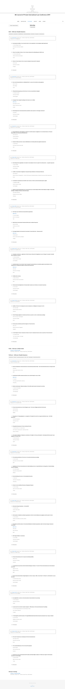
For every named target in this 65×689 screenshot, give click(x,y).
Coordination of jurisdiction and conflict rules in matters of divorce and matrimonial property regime (30, 180)
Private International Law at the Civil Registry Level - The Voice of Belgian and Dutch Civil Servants (29, 407)
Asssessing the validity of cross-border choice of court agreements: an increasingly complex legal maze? (30, 43)
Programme (30, 21)
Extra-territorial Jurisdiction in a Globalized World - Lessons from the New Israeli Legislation (28, 82)
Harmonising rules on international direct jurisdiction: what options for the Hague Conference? (29, 110)
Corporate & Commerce (20, 357)
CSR (27, 357)
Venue (40, 21)
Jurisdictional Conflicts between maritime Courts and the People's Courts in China (26, 375)
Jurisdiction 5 (11, 357)
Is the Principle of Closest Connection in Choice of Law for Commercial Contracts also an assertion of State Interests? (32, 332)
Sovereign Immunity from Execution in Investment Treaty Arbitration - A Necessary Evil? (27, 231)
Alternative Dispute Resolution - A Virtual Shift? (21, 506)
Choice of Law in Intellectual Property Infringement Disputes (23, 485)
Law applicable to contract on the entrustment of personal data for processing (26, 597)
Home (18, 21)
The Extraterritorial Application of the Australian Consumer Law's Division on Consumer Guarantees (29, 284)
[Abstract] (14, 101)
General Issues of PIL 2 (36, 357)
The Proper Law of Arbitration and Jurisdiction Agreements (23, 211)
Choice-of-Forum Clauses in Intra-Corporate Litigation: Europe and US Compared (26, 61)
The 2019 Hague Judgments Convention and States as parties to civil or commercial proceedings (29, 314)
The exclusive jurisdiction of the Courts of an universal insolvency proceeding (26, 457)
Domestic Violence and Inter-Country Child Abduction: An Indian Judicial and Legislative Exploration (29, 141)
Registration (23, 21)
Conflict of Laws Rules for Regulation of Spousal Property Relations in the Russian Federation (28, 171)
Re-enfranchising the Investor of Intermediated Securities (22, 476)
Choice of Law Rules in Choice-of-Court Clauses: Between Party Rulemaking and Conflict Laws (28, 52)
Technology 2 (30, 357)
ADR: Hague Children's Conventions (19, 535)
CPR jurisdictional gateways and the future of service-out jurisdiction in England (26, 91)
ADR (25, 357)
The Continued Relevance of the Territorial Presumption (22, 645)
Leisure (44, 21)
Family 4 (15, 357)
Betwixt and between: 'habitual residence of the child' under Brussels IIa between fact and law (29, 386)
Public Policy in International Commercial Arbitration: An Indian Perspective (25, 222)
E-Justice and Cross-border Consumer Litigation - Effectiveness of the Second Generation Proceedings (30, 606)
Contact (35, 21)
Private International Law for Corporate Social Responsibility (23, 556)
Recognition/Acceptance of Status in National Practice (22, 426)
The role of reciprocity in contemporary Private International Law (24, 636)
